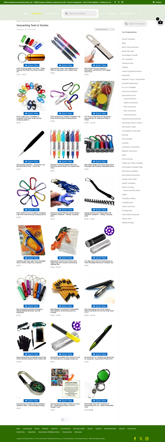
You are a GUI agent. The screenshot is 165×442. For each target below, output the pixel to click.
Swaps (124, 194)
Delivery (90, 428)
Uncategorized (127, 210)
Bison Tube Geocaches (130, 47)
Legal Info (98, 428)
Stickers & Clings (128, 187)
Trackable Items (127, 202)
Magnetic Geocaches (129, 151)
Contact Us (54, 428)
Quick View (31, 65)
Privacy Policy (132, 428)
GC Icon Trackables (129, 87)
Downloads (126, 75)
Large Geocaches (130, 99)
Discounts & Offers (79, 428)
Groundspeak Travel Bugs (131, 131)
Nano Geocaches (130, 111)
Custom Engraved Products (132, 71)
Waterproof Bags (128, 223)
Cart (103, 13)
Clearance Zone (127, 63)
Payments (112, 13)
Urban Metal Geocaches (130, 214)
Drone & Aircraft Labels (132, 190)
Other (124, 155)
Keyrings (125, 135)
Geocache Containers (129, 91)
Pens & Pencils (127, 159)
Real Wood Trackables (130, 171)
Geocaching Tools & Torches (132, 123)
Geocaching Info (127, 13)
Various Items (127, 219)
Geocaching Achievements (131, 119)
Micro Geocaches (130, 107)
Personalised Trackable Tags (132, 167)
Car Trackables (127, 59)
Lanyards (125, 143)
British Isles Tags (128, 51)
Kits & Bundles (127, 139)
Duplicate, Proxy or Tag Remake (133, 79)
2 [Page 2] (65, 420)
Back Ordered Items (110, 428)
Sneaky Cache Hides (129, 179)
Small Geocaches (130, 115)
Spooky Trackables (128, 183)
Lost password (27, 428)
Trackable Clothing (128, 198)
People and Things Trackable (132, 163)
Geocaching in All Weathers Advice (49, 432)
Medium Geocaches (131, 103)
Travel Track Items (128, 206)
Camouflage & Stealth (130, 55)
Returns (37, 428)
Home (26, 13)
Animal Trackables (128, 39)
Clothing (125, 67)
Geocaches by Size (129, 95)
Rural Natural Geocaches (131, 175)
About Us (122, 428)
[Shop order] (104, 29)
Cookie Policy (20, 432)
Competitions (32, 432)
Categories (36, 13)
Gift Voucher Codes (129, 127)
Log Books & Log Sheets (131, 147)
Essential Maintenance (130, 83)
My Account (51, 13)
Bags (124, 43)
